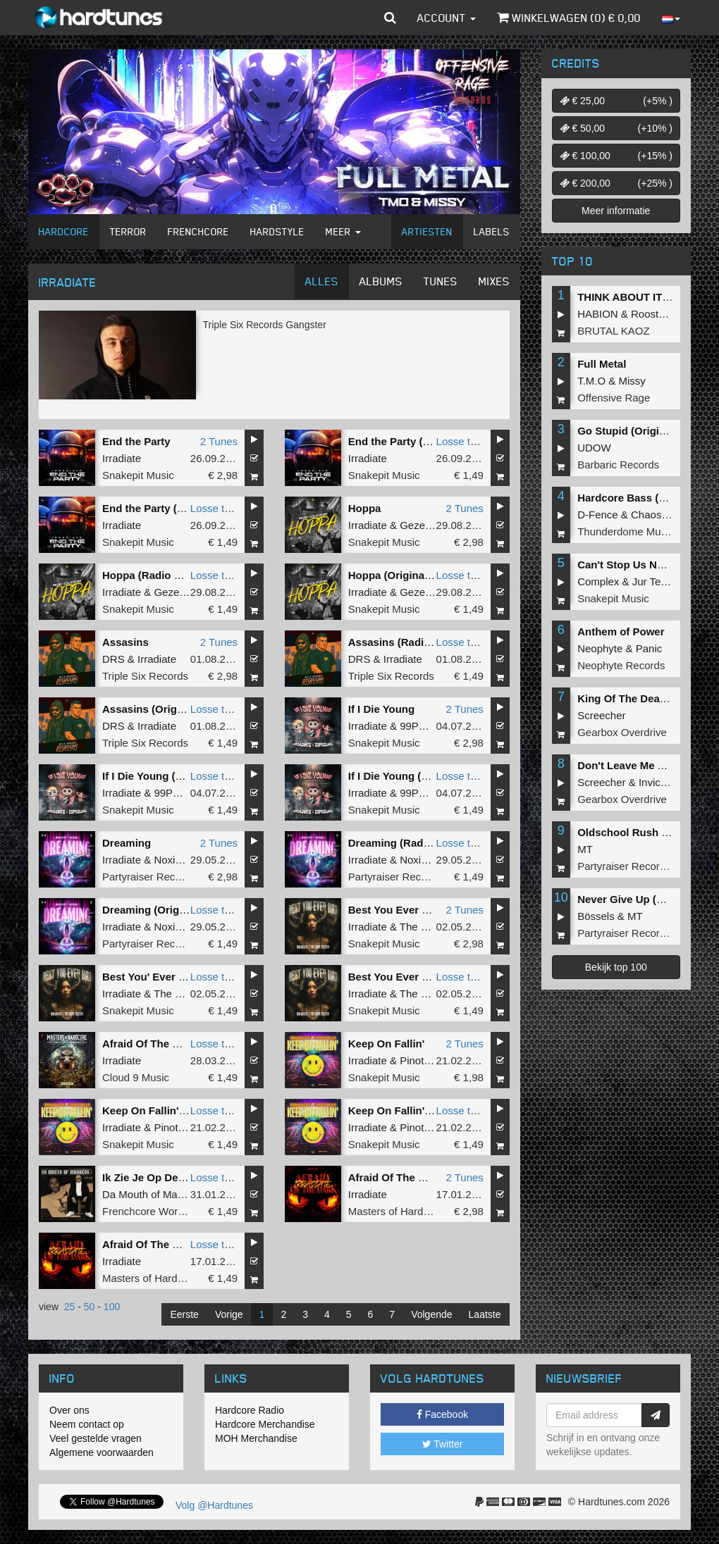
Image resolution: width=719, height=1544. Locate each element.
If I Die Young (381, 709)
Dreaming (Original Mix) (161, 910)
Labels (492, 231)
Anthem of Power (620, 631)
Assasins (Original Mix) (160, 709)
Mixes (494, 281)
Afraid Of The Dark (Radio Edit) (180, 1244)
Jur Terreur (657, 581)
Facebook (442, 1414)
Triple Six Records (145, 676)
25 (69, 1306)
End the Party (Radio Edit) (413, 441)
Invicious (659, 782)
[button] (390, 17)
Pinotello (420, 1060)
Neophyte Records (621, 665)
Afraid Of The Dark (149, 1044)
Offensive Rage (613, 398)
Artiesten (427, 231)
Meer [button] (343, 231)
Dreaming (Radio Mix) (402, 843)
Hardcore (64, 231)
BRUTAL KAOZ (613, 331)
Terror (128, 231)
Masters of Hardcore (396, 1211)
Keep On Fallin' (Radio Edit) (417, 1110)
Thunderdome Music (625, 531)
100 (112, 1306)
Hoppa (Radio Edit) (149, 575)
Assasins (125, 642)
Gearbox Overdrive (622, 732)
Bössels (596, 916)
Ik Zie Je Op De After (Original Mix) (189, 1177)
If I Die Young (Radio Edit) (166, 776)
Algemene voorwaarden (101, 1452)
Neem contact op (86, 1424)
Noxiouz (173, 860)
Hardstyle (277, 231)
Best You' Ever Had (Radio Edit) (181, 977)
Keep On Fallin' (386, 1044)
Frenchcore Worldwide (155, 1211)
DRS (113, 659)
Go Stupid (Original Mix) (638, 431)
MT (585, 849)
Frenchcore (198, 231)
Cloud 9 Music (135, 1077)
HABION (597, 314)
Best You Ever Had (395, 910)
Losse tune (462, 441)
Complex (598, 581)
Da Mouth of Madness (154, 1194)
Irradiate (121, 458)
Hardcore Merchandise (265, 1424)
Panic (649, 648)
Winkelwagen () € (569, 18)
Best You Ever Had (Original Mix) (430, 977)
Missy (632, 381)
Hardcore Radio (249, 1410)
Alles (321, 281)
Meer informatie (616, 210)
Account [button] (446, 18)
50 (89, 1306)
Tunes (440, 281)
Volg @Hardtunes (214, 1505)
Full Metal (601, 364)
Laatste (485, 1314)
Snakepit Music (138, 475)
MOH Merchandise (256, 1438)
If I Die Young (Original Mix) (416, 776)
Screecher (601, 715)
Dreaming (126, 843)
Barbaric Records (618, 465)
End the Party (136, 441)
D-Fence (597, 515)
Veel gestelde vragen (95, 1438)
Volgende (431, 1314)
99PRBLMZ (427, 726)
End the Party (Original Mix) (171, 508)
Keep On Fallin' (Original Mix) (176, 1110)
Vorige (229, 1314)
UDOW (594, 448)
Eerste (184, 1314)
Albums (381, 281)
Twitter (442, 1444)
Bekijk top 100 (616, 967)
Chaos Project (664, 515)
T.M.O (591, 381)
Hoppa (364, 508)
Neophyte (599, 648)
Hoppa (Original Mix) (400, 575)
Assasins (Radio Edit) (402, 642)
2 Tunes (219, 441)
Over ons (69, 1410)
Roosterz (652, 314)
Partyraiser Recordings (156, 877)
